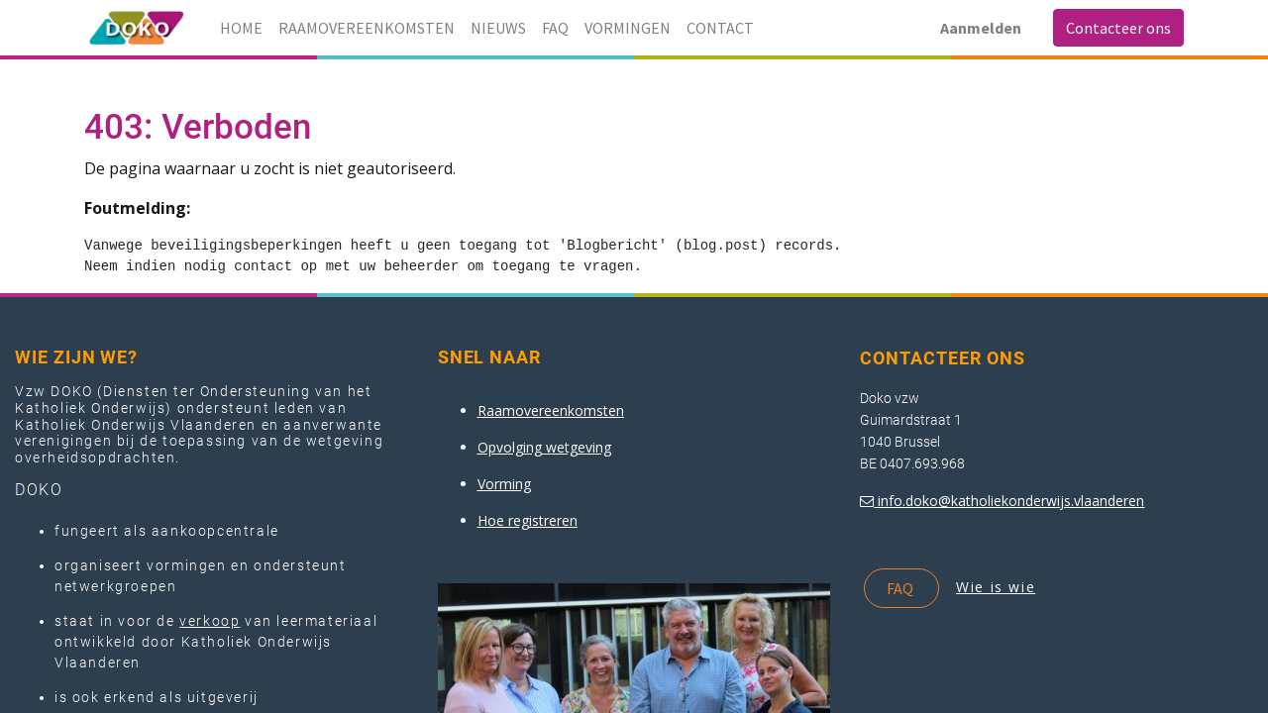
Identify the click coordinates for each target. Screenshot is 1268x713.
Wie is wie (995, 586)
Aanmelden (980, 28)
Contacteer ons (1118, 28)
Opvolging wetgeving (544, 447)
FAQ (901, 588)
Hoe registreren (527, 520)
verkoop (209, 621)
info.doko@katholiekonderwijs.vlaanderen (1011, 500)
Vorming (504, 483)
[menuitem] (241, 28)
